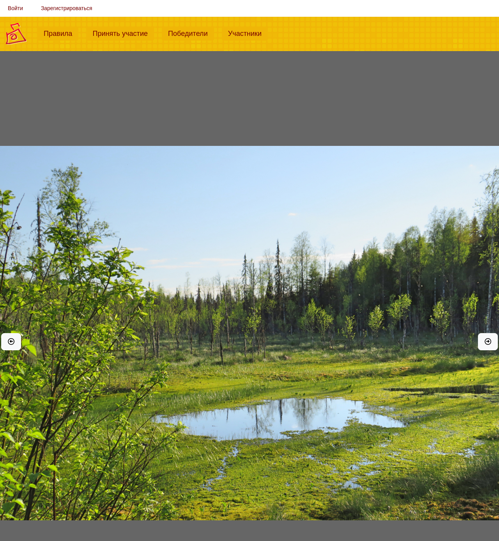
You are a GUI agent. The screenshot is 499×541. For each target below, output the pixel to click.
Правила (61, 32)
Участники (248, 32)
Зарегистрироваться (66, 8)
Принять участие (123, 32)
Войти (15, 8)
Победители (191, 32)
